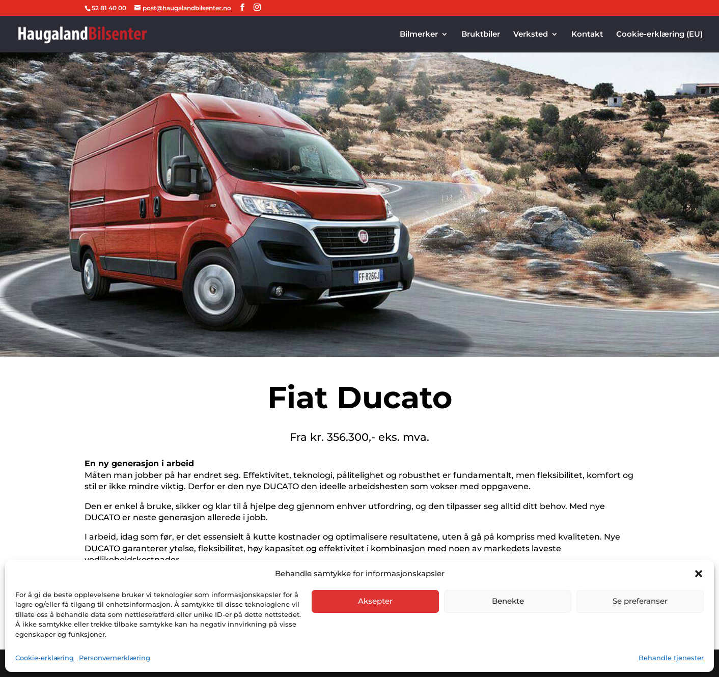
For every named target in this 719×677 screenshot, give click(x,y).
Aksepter (375, 601)
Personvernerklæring (114, 658)
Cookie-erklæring (44, 658)
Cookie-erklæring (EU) (659, 35)
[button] (699, 574)
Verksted (530, 35)
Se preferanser (640, 601)
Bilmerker (419, 35)
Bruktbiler (480, 35)
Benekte (508, 601)
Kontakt (587, 35)
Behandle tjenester (671, 658)
